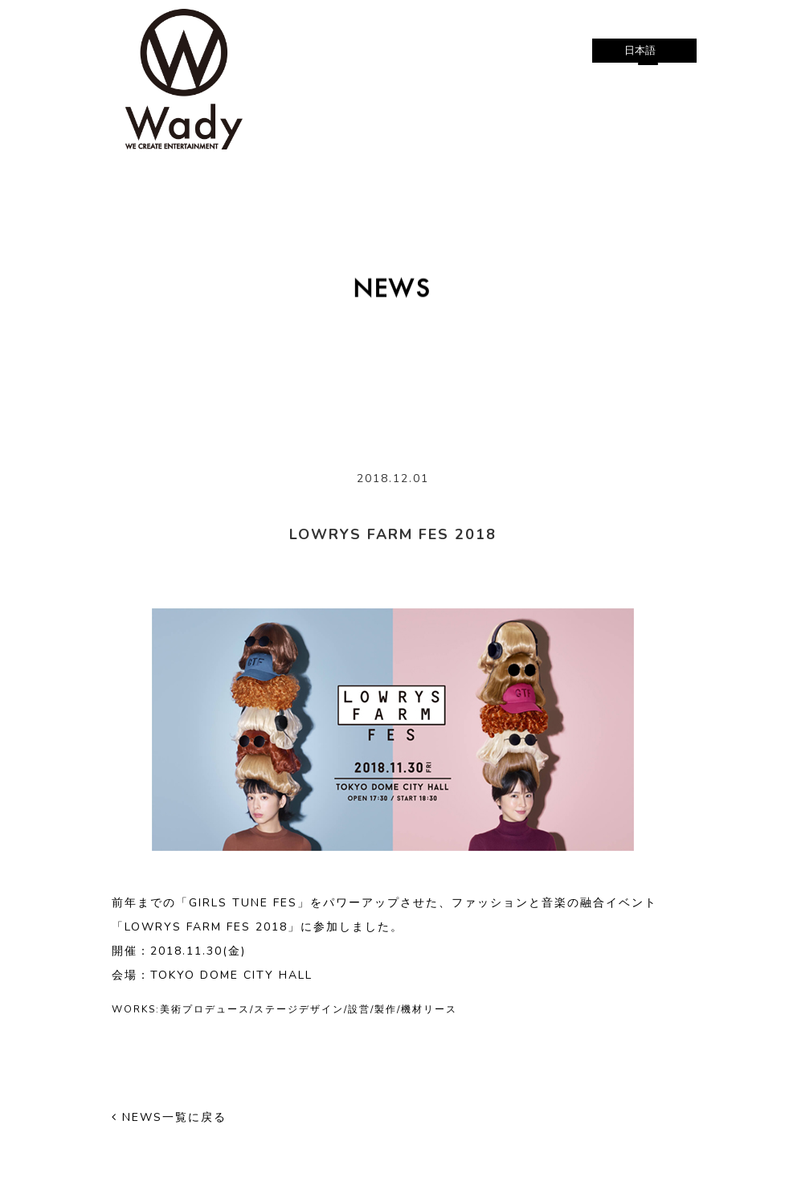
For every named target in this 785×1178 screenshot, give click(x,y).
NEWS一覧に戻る (169, 1117)
